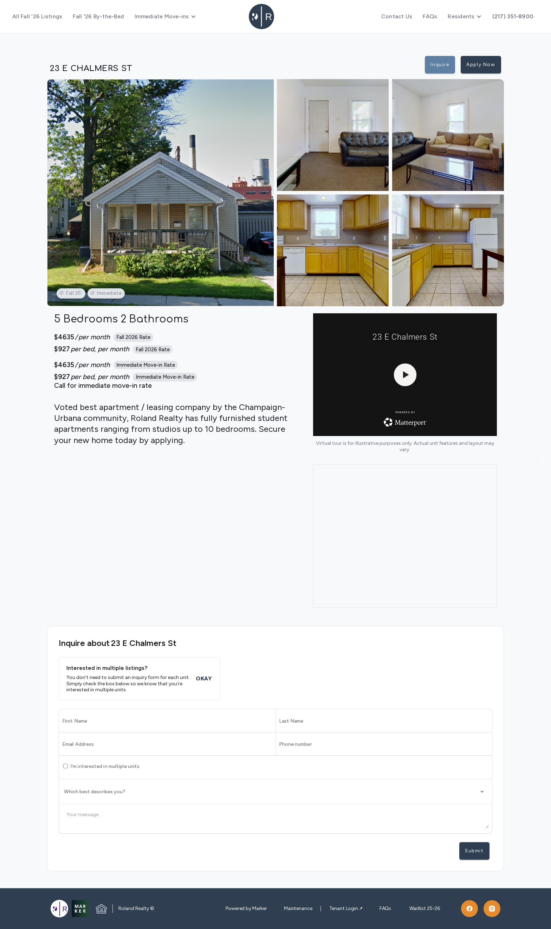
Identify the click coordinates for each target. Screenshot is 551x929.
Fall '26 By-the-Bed (98, 16)
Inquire (439, 64)
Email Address (78, 744)
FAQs (430, 16)
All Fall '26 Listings (37, 16)
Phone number (295, 744)
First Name (74, 721)
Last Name (291, 721)
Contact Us (397, 16)
